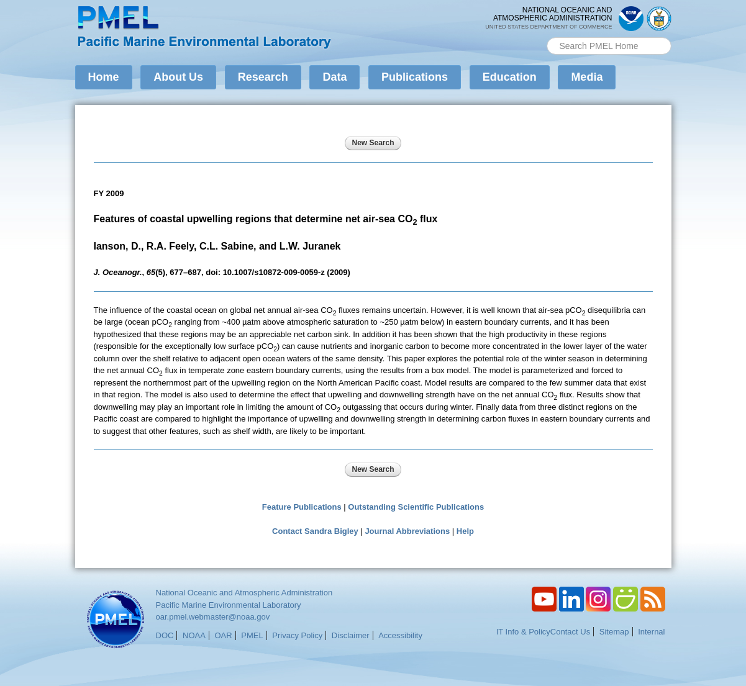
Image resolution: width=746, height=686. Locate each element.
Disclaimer (351, 635)
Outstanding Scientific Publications (416, 507)
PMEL (252, 635)
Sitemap (614, 631)
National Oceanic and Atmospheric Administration (244, 592)
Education (510, 77)
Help (465, 531)
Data (334, 77)
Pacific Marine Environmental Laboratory (228, 605)
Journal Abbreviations (407, 531)
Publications (414, 77)
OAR (223, 635)
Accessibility (400, 635)
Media (587, 77)
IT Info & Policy (523, 631)
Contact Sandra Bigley (315, 531)
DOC (165, 635)
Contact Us (570, 631)
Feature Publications (302, 507)
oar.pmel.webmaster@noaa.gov (213, 616)
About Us (178, 77)
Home (103, 77)
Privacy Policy (297, 635)
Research (263, 77)
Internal (651, 631)
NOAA (194, 635)
